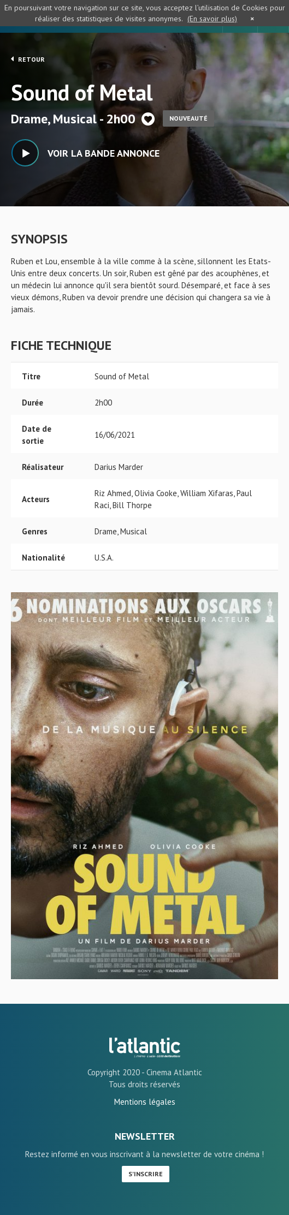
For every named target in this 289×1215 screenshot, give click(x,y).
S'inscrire (145, 1174)
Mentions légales (144, 1102)
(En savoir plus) (212, 18)
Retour (28, 59)
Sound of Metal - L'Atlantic (144, 1047)
